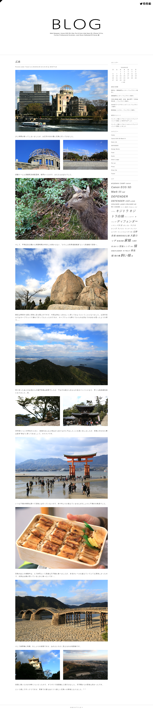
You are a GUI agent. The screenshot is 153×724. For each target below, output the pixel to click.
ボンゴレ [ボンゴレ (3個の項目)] (126, 225)
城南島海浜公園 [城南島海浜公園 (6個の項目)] (123, 236)
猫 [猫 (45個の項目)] (135, 246)
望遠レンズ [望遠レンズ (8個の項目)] (124, 246)
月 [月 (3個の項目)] (118, 246)
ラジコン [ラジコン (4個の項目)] (121, 228)
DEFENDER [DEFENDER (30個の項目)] (119, 196)
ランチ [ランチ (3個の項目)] (127, 228)
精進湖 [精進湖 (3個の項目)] (113, 251)
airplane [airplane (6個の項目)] (115, 183)
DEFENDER (115, 145)
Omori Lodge (115, 159)
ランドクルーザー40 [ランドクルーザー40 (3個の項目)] (125, 232)
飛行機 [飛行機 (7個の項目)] (117, 256)
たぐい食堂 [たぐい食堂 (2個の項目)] (124, 207)
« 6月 (123, 82)
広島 (17, 61)
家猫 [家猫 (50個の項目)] (127, 240)
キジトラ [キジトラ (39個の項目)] (122, 211)
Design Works (115, 149)
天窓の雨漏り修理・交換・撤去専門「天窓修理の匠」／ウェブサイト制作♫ (124, 100)
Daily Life (114, 142)
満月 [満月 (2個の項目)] (131, 246)
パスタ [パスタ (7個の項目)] (120, 225)
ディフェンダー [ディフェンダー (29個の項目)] (127, 221)
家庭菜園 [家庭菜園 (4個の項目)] (120, 241)
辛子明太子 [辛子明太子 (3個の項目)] (126, 251)
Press (113, 166)
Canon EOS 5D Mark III (118, 138)
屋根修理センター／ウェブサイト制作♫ (122, 95)
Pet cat (113, 163)
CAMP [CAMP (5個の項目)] (122, 183)
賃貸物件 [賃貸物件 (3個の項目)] (119, 251)
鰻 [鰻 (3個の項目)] (132, 256)
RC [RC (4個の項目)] (112, 207)
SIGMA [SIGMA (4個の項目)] (117, 207)
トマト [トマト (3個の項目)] (113, 225)
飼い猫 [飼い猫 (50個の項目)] (126, 255)
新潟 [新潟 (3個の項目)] (114, 246)
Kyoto (113, 156)
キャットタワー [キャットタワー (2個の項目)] (129, 216)
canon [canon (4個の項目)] (128, 183)
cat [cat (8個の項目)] (123, 192)
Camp (113, 135)
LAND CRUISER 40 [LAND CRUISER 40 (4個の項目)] (128, 204)
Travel (27, 66)
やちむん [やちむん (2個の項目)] (131, 207)
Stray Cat (114, 170)
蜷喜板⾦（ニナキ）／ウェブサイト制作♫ (123, 110)
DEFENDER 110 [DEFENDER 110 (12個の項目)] (120, 201)
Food (112, 152)
